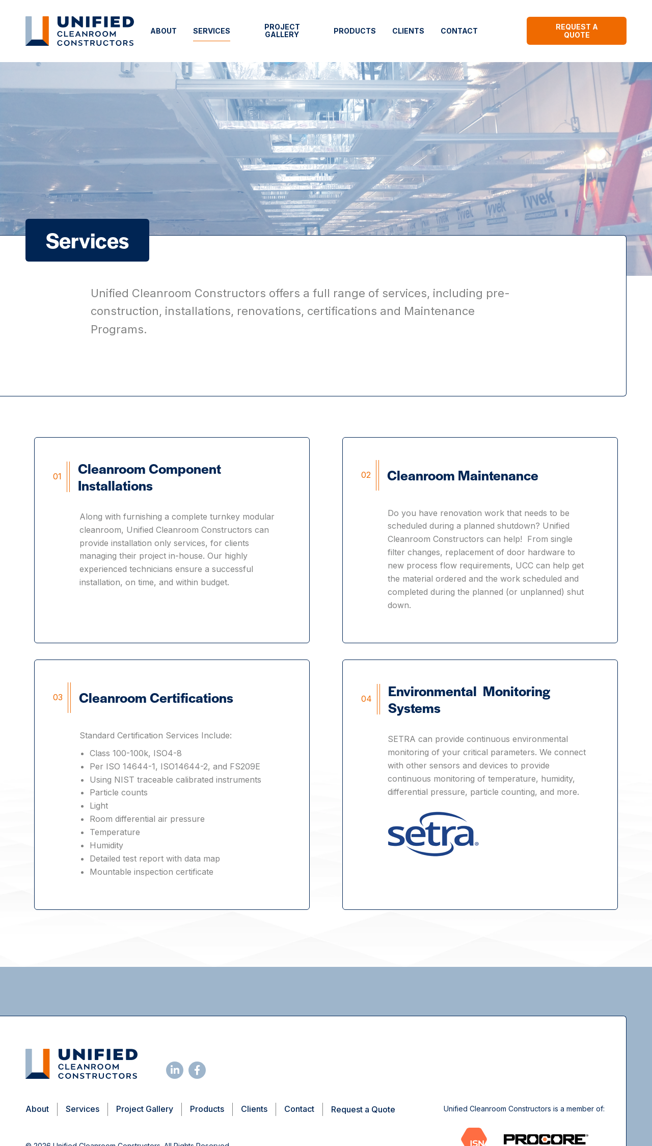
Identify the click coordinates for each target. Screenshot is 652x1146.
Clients (408, 30)
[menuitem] (163, 31)
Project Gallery (282, 30)
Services (211, 30)
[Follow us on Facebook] (197, 1070)
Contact (459, 30)
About (163, 30)
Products (355, 30)
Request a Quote (577, 31)
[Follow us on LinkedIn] (174, 1070)
